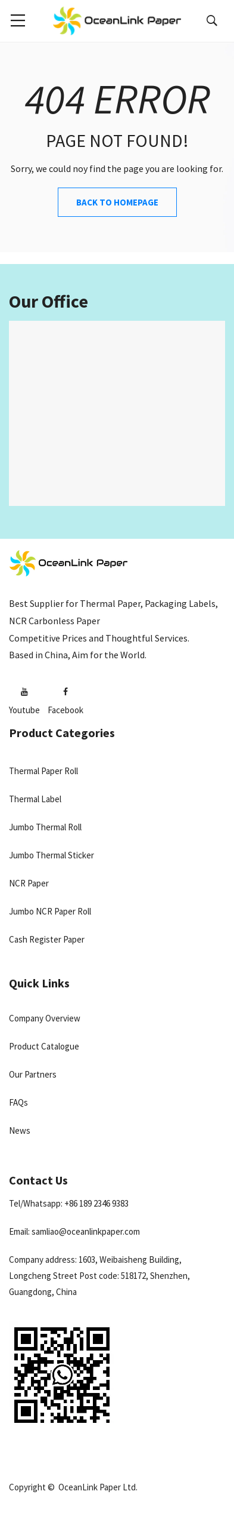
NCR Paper (29, 883)
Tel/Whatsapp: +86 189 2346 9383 (69, 1203)
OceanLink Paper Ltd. (98, 1487)
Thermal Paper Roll (43, 771)
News (19, 1130)
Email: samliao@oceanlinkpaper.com (74, 1231)
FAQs (18, 1102)
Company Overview (44, 1018)
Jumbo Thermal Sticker (51, 855)
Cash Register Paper (47, 939)
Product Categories (62, 732)
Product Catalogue (44, 1046)
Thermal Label (35, 799)
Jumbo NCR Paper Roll (50, 911)
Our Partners (33, 1074)
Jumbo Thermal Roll (45, 827)
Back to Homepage (117, 202)
